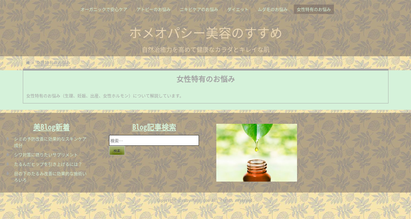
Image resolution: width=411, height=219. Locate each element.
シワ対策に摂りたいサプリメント (46, 154)
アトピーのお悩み (153, 9)
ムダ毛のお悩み (273, 9)
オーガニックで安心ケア (103, 9)
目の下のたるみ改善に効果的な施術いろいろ (50, 176)
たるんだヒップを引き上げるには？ (48, 164)
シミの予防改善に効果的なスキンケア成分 (50, 142)
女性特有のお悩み (314, 9)
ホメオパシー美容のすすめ (205, 32)
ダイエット (238, 9)
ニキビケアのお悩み (199, 9)
